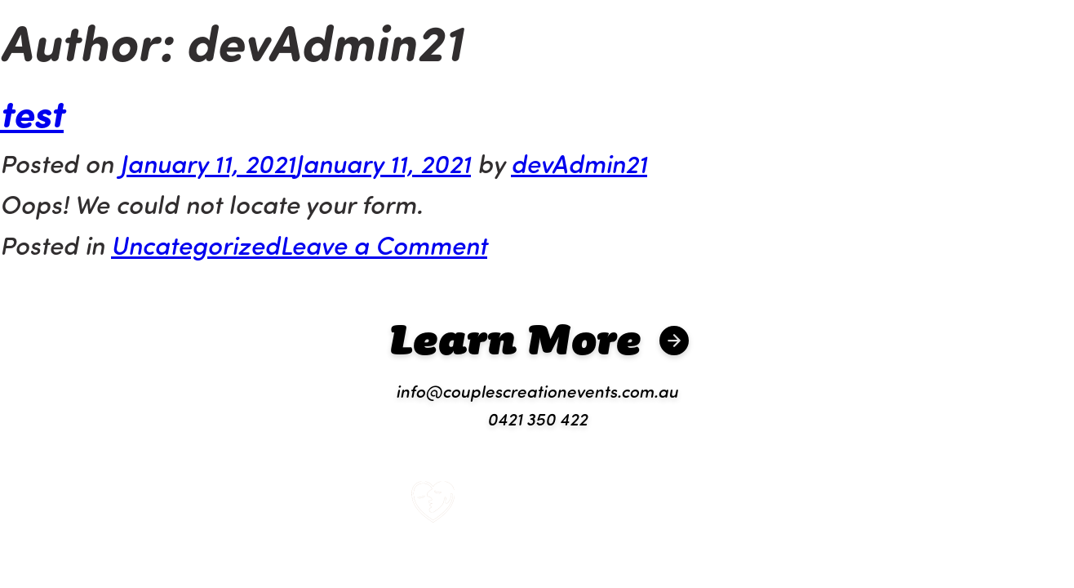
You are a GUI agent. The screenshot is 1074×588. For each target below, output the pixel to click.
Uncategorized (195, 244)
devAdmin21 (579, 162)
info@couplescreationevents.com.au (537, 390)
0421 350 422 (537, 418)
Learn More (515, 338)
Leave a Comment (383, 244)
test (32, 112)
